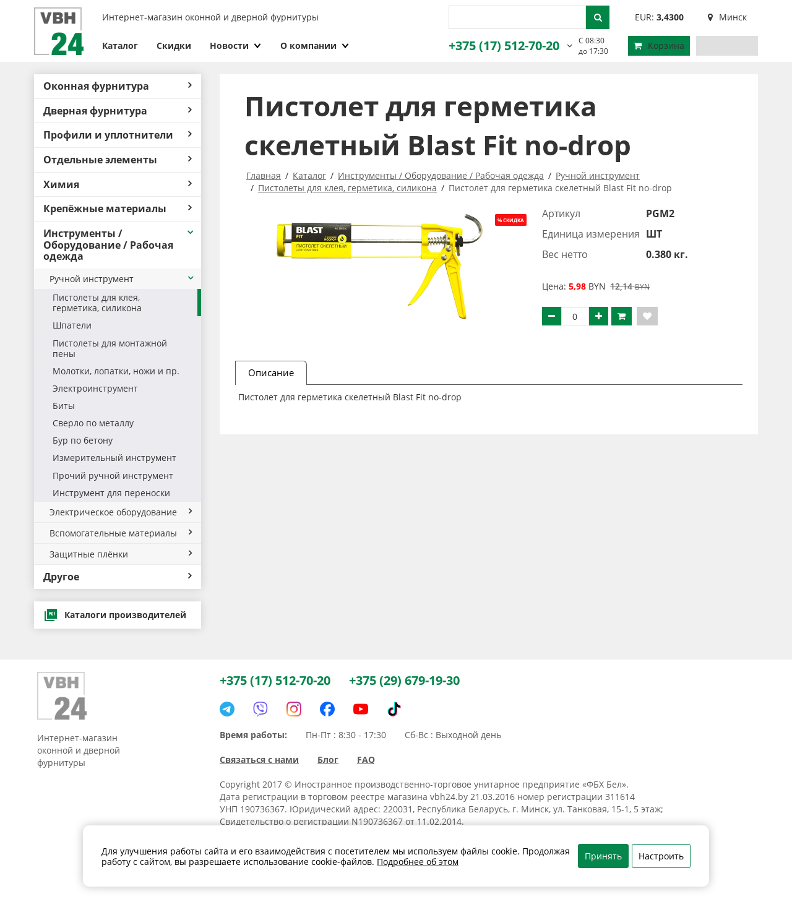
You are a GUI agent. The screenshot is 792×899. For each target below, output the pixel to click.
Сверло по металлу (93, 423)
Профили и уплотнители (117, 135)
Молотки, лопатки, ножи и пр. (116, 371)
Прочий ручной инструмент (113, 475)
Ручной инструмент (122, 279)
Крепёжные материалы (117, 208)
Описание (271, 372)
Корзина (659, 45)
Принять (603, 856)
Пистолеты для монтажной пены (110, 348)
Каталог (120, 45)
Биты (64, 405)
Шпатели (72, 325)
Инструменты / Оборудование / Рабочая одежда (119, 244)
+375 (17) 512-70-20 (504, 45)
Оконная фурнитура (117, 86)
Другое (117, 576)
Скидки (174, 45)
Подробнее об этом (417, 861)
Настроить (661, 856)
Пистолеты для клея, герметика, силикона (97, 302)
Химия (117, 184)
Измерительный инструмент (114, 457)
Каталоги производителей (114, 615)
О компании (315, 45)
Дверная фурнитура (117, 111)
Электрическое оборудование (121, 512)
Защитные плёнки (121, 554)
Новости (236, 45)
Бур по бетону (83, 440)
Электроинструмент (95, 388)
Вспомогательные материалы (121, 533)
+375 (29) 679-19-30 (404, 680)
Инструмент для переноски (111, 493)
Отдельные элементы (117, 159)
